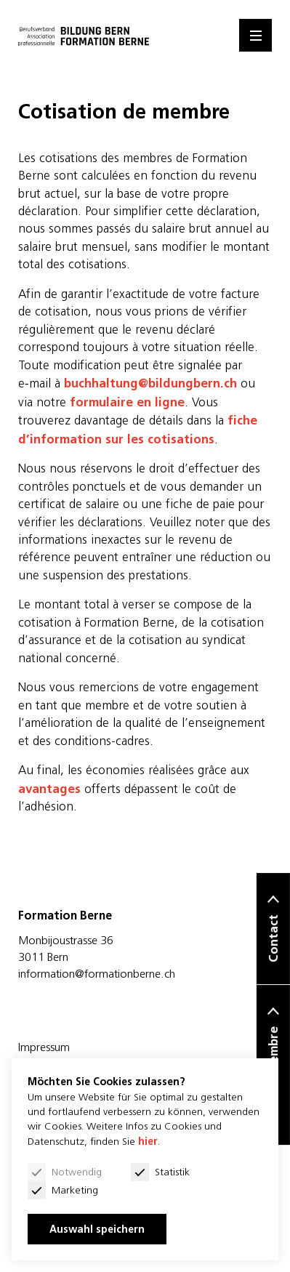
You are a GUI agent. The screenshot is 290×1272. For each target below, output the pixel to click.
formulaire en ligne (127, 402)
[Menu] (255, 35)
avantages (49, 788)
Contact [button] (273, 939)
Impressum (44, 1046)
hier (148, 1141)
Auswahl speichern (97, 1229)
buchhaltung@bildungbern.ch (150, 383)
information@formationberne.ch (96, 973)
